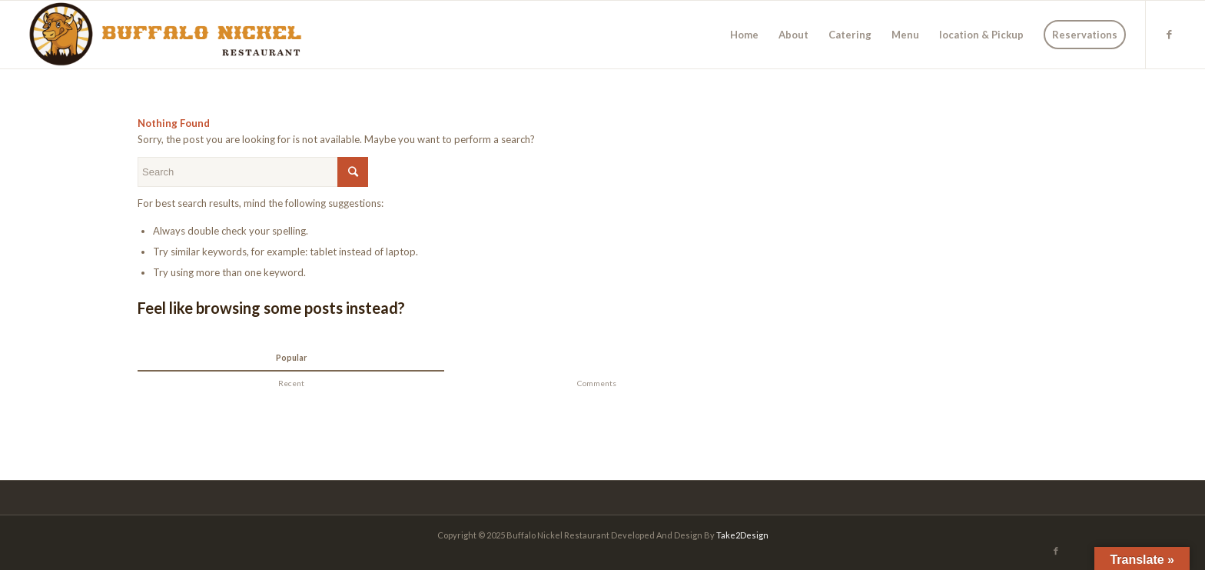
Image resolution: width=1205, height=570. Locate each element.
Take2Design (742, 535)
